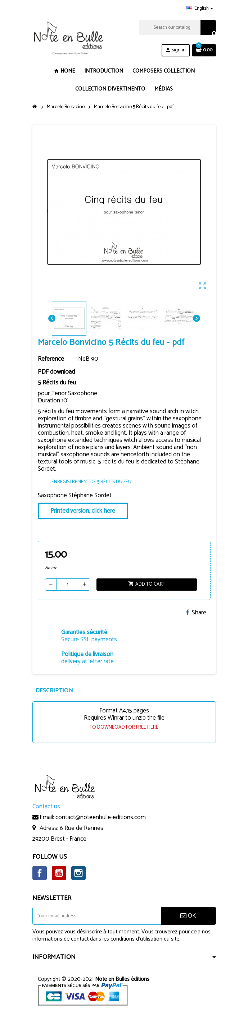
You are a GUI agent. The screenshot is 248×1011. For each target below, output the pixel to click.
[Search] (177, 27)
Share (196, 613)
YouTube (59, 873)
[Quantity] (67, 584)
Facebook (39, 873)
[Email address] (96, 916)
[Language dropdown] (200, 8)
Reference (51, 359)
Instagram (78, 873)
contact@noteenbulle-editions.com (100, 817)
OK (188, 916)
